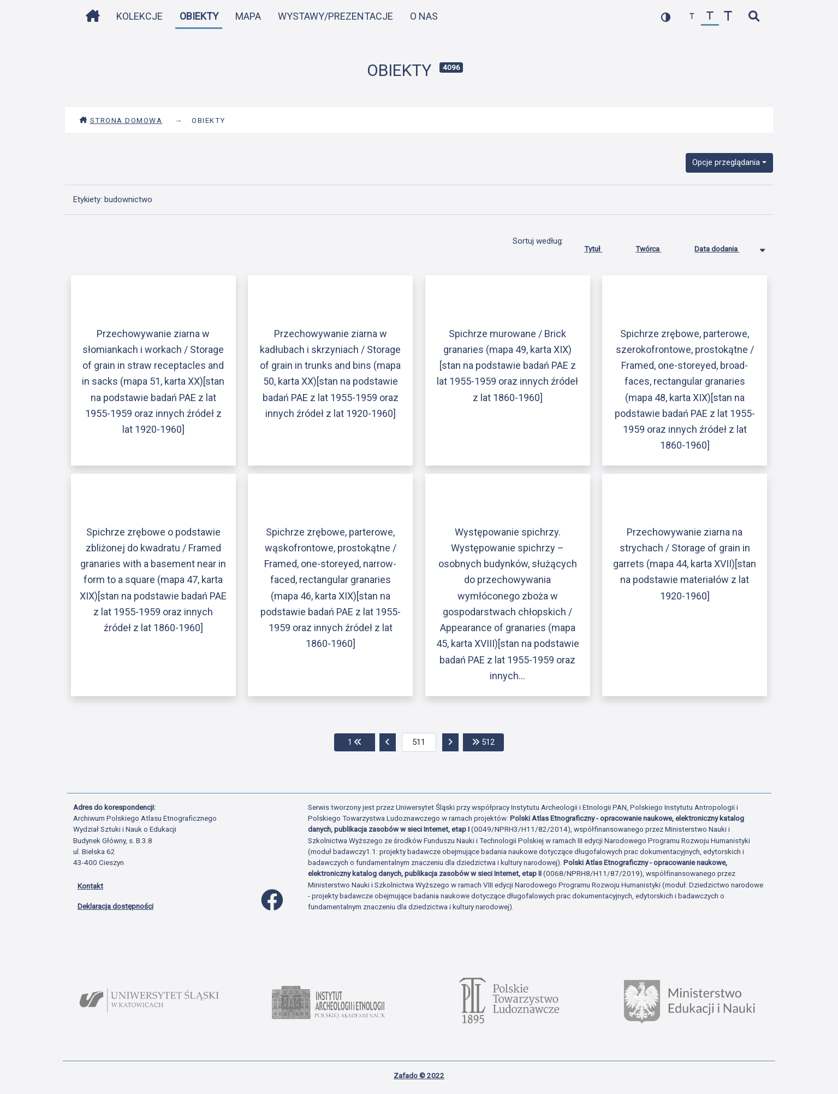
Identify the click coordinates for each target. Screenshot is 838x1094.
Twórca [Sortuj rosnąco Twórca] (656, 246)
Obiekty (199, 16)
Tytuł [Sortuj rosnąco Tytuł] (601, 246)
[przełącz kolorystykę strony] (666, 17)
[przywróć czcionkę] (710, 17)
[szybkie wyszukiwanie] (754, 17)
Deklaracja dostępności (115, 906)
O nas (424, 16)
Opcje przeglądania (726, 162)
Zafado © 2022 (419, 1075)
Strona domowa (121, 120)
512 (488, 741)
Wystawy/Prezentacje (335, 16)
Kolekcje (139, 16)
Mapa (248, 16)
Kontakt (90, 885)
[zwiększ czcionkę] (728, 17)
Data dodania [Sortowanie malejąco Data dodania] (725, 246)
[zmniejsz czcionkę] (692, 17)
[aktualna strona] (419, 742)
